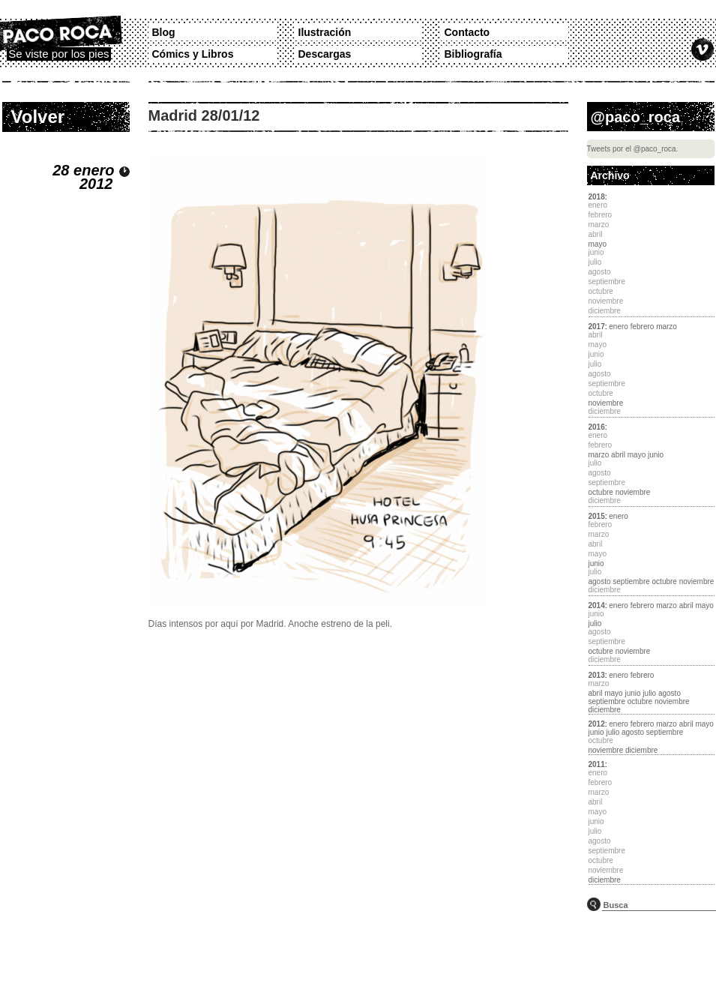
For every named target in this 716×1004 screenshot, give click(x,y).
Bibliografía (473, 54)
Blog (163, 32)
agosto (600, 581)
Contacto (467, 32)
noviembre (606, 403)
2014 (597, 605)
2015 (597, 516)
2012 (597, 724)
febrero (643, 326)
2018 (597, 197)
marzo (666, 326)
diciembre (605, 710)
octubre (601, 492)
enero (618, 326)
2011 (597, 764)
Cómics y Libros (193, 54)
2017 (597, 326)
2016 (597, 427)
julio (595, 623)
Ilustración (325, 32)
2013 (597, 675)
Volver (38, 116)
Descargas (325, 54)
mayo (598, 244)
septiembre (631, 581)
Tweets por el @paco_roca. (633, 149)
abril (618, 455)
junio (656, 455)
